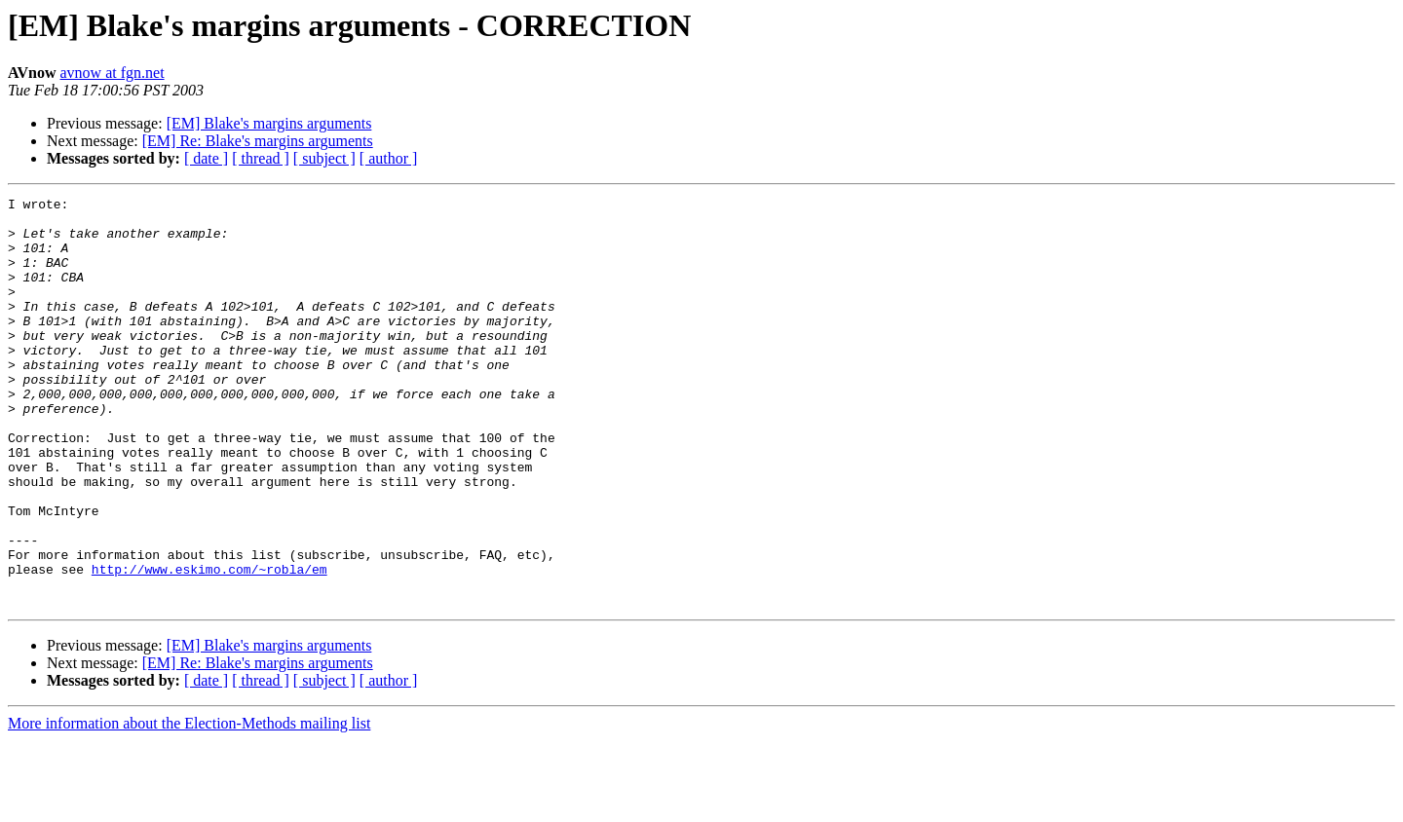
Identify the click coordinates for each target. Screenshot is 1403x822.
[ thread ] (260, 158)
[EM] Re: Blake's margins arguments (257, 140)
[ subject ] (324, 158)
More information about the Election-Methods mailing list (189, 805)
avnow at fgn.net (112, 72)
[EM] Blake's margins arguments (269, 123)
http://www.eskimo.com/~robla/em (209, 645)
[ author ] (389, 158)
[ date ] (206, 158)
